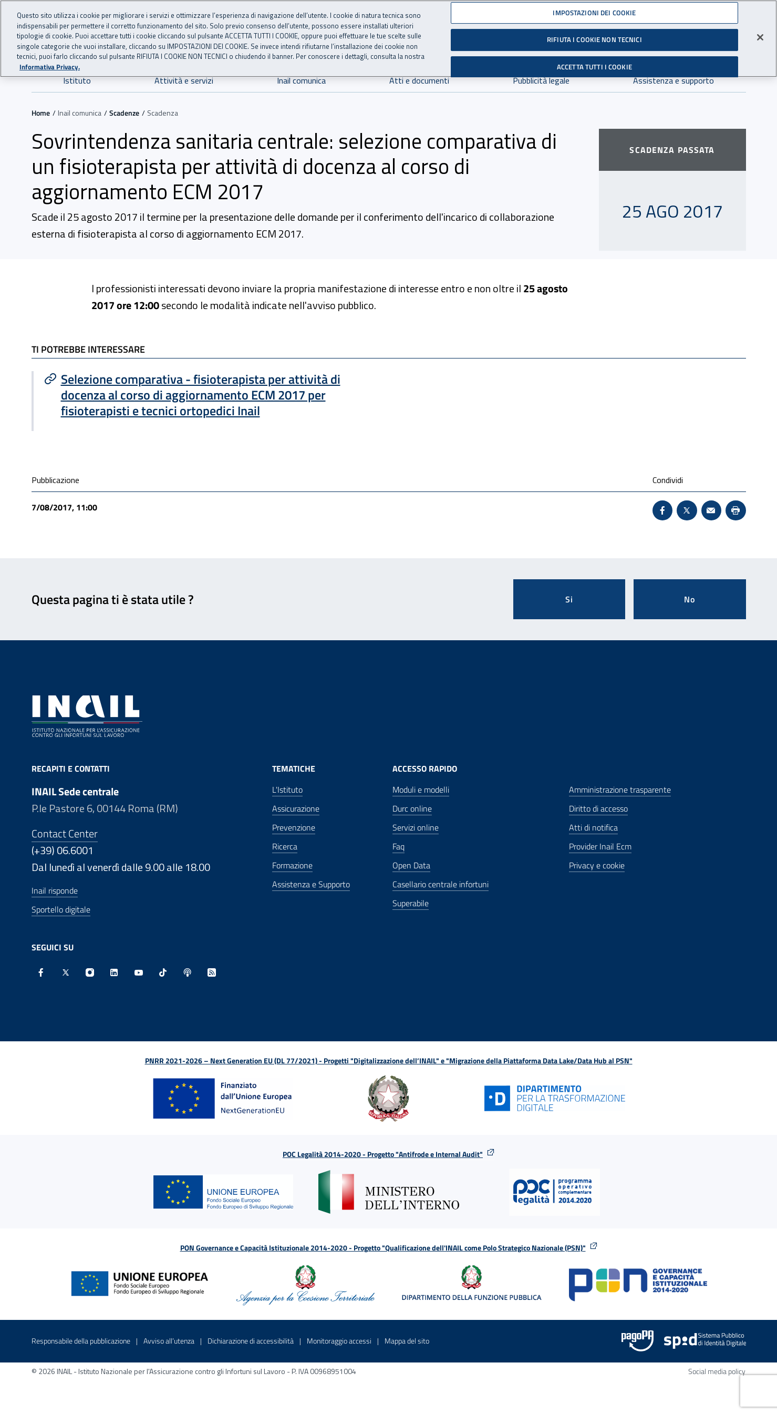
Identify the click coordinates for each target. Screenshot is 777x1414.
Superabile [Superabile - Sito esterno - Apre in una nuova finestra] (410, 903)
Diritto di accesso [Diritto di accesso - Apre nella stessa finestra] (598, 808)
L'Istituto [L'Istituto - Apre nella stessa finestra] (287, 789)
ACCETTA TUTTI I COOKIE (594, 63)
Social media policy (716, 1371)
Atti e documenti (419, 80)
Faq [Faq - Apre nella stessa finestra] (398, 846)
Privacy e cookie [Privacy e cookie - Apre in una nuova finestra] (597, 865)
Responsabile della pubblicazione (81, 1340)
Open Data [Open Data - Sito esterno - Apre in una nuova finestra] (411, 865)
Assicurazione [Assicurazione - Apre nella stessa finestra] (295, 808)
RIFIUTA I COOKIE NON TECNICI (594, 36)
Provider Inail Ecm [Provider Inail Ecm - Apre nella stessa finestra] (600, 846)
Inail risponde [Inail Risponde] (55, 890)
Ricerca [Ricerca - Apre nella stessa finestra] (284, 846)
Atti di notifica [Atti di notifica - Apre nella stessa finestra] (593, 827)
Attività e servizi (183, 80)
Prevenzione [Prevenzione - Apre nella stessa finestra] (293, 827)
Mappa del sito (407, 1340)
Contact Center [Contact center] (65, 833)
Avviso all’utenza (168, 1340)
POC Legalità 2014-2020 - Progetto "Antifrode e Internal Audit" (383, 1154)
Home (41, 112)
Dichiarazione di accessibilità (251, 1340)
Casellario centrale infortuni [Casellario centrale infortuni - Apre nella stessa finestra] (440, 884)
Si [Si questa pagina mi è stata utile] (569, 599)
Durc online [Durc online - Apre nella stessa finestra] (412, 808)
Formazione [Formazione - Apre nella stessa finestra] (292, 865)
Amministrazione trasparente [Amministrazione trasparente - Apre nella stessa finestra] (620, 789)
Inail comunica (301, 80)
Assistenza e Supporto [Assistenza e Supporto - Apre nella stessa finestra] (311, 884)
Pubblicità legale (541, 80)
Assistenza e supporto (673, 80)
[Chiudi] (760, 33)
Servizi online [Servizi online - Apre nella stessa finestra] (415, 827)
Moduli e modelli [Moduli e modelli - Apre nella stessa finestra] (420, 789)
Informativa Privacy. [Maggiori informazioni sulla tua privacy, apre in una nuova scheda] (49, 63)
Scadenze (124, 112)
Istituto (77, 80)
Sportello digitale (61, 909)
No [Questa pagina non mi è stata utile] (689, 599)
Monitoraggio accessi (339, 1340)
